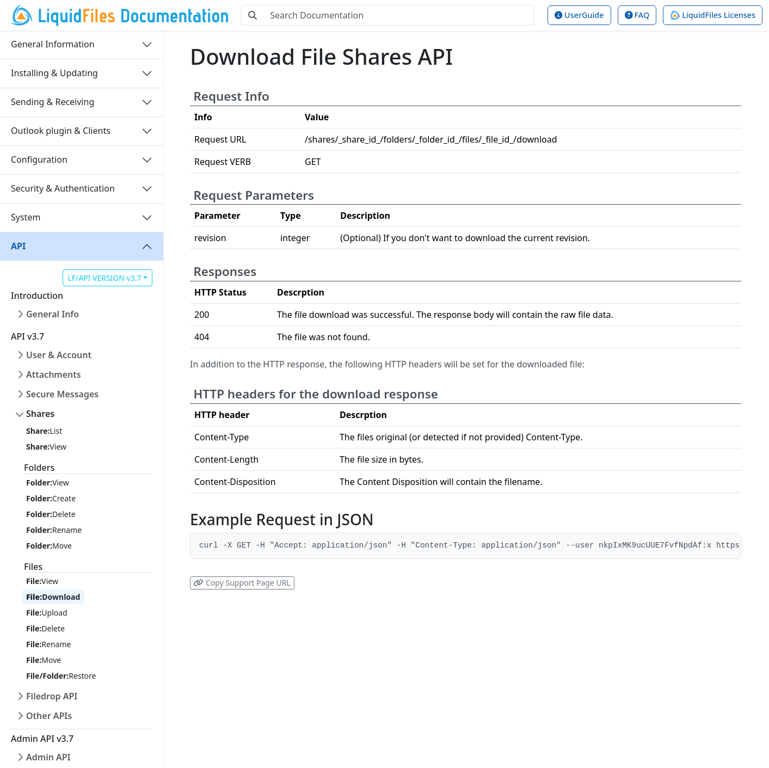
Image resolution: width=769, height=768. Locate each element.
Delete (51, 514)
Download (53, 597)
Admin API (48, 757)
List (44, 431)
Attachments (53, 374)
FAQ (637, 15)
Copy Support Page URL (242, 582)
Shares (40, 414)
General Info (52, 314)
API (18, 246)
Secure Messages (62, 394)
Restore (61, 675)
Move (49, 545)
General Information (53, 44)
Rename (54, 530)
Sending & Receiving (52, 102)
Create (51, 498)
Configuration (39, 159)
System (25, 217)
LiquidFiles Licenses (712, 15)
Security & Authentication (63, 188)
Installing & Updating (54, 73)
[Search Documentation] (398, 15)
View (46, 446)
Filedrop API (51, 696)
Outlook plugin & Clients (60, 131)
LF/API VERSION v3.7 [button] (104, 278)
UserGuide (579, 15)
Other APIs (49, 716)
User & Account (58, 355)
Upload (46, 612)
